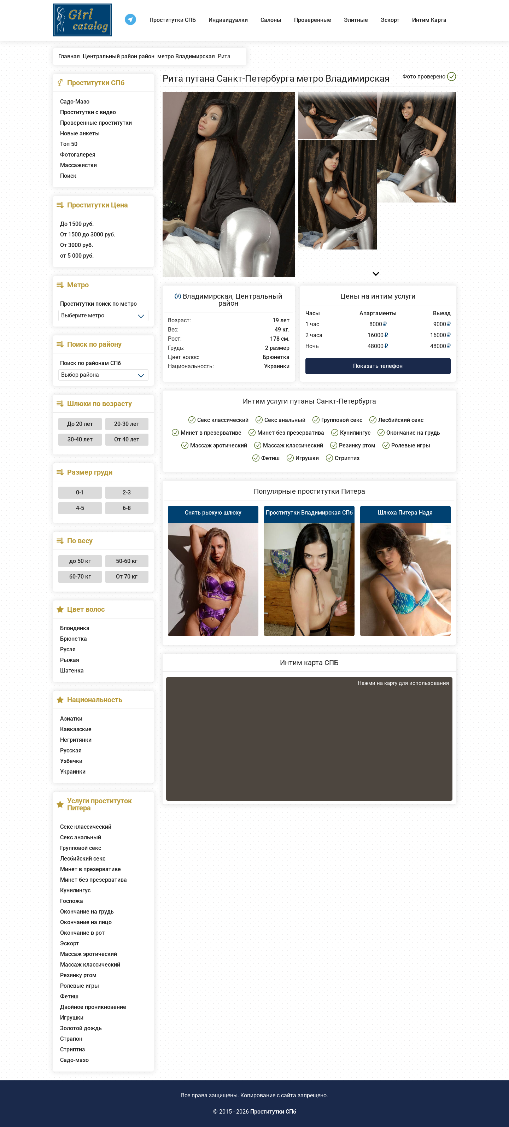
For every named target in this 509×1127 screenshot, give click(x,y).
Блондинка (74, 628)
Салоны (271, 20)
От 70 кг (127, 576)
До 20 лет (80, 424)
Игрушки (71, 1017)
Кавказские (76, 729)
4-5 (80, 508)
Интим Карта (429, 20)
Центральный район (250, 299)
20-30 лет (126, 424)
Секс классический (85, 826)
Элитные (356, 20)
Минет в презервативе (90, 869)
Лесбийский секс (82, 858)
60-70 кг (80, 576)
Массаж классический (90, 964)
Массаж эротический (88, 954)
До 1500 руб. (77, 224)
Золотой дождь (81, 1028)
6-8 (127, 508)
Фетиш (69, 996)
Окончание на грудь (87, 911)
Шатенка (72, 670)
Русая (68, 649)
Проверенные (312, 20)
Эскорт (390, 20)
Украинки (73, 771)
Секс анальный (80, 837)
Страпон (71, 1038)
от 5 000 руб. (77, 255)
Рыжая (69, 660)
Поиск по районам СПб (90, 363)
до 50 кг (80, 561)
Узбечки (71, 761)
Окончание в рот (82, 932)
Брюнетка (73, 638)
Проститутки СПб (273, 1111)
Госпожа (71, 901)
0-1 (80, 492)
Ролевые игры (79, 985)
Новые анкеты (80, 133)
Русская (71, 750)
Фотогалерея (77, 154)
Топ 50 (68, 144)
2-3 (127, 492)
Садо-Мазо (74, 101)
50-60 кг (127, 561)
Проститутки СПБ (173, 20)
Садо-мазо (74, 1060)
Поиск (68, 175)
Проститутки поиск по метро (98, 303)
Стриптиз (72, 1049)
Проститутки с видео (88, 112)
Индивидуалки (228, 20)
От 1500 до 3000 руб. (87, 234)
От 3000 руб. (76, 245)
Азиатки (71, 718)
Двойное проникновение (93, 1007)
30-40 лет (80, 439)
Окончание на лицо (86, 922)
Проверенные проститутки (96, 122)
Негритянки (76, 739)
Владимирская (207, 296)
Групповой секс (80, 848)
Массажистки (78, 165)
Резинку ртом (78, 975)
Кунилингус (75, 890)
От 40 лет (126, 439)
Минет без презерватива (93, 879)
